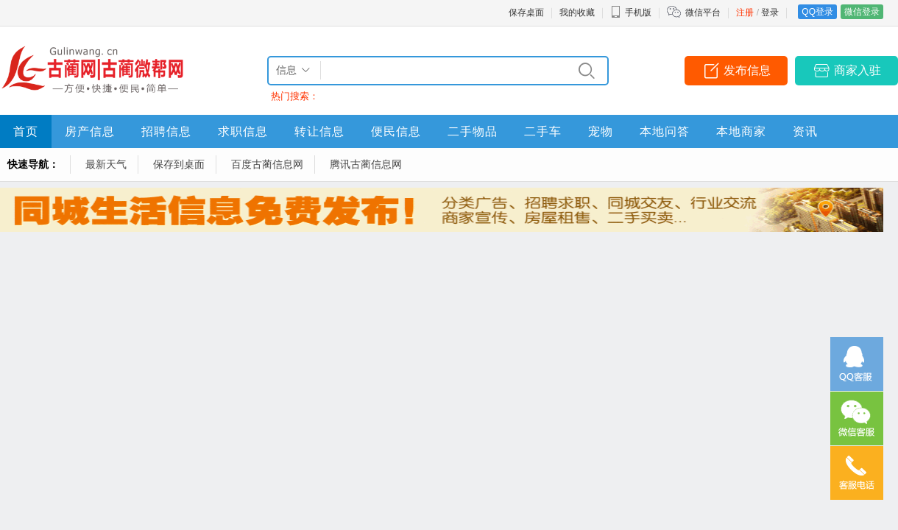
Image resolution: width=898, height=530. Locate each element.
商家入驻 (857, 70)
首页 (25, 131)
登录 (770, 12)
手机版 (630, 12)
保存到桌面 (179, 164)
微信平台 (703, 12)
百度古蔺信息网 (267, 164)
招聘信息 (166, 131)
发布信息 (747, 70)
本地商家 (741, 131)
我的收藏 (577, 12)
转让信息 (319, 131)
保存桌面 (526, 12)
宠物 (600, 131)
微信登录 (862, 12)
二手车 (543, 131)
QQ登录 (817, 12)
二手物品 (473, 131)
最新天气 (106, 164)
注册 (745, 12)
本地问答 (665, 131)
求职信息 (243, 131)
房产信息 (90, 131)
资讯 (805, 131)
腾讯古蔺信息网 (366, 164)
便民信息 (396, 131)
